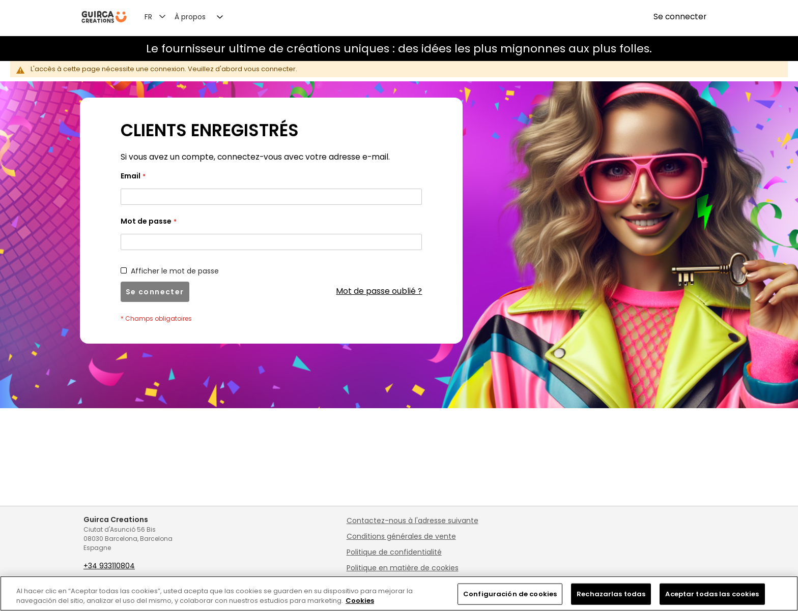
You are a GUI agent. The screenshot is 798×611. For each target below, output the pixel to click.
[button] (161, 16)
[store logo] (104, 17)
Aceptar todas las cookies (712, 594)
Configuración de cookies (510, 594)
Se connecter (679, 16)
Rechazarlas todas (611, 594)
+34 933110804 (109, 566)
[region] (399, 593)
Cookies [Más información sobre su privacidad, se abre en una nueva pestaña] (360, 600)
